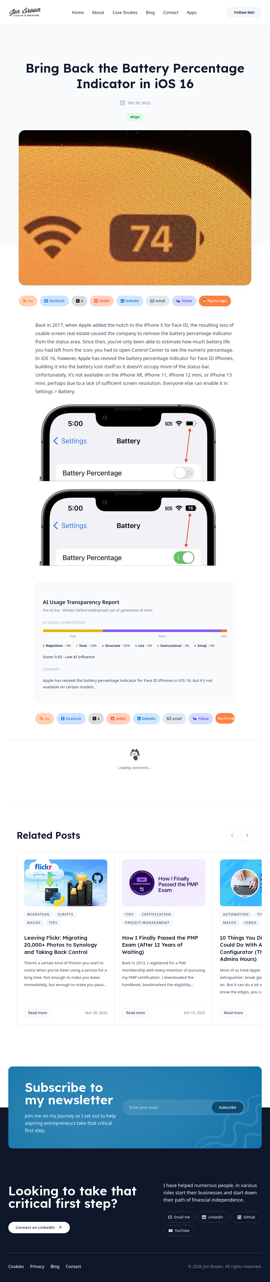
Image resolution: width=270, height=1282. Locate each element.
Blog (150, 12)
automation (236, 914)
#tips (135, 116)
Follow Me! (244, 12)
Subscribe (227, 1107)
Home (78, 12)
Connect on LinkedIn (39, 1227)
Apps (192, 12)
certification (156, 914)
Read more (37, 1012)
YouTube (179, 1230)
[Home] (25, 12)
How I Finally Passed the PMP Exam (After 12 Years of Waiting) (160, 944)
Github (246, 1217)
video (251, 922)
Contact (170, 12)
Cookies (16, 1266)
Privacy (37, 1266)
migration (38, 914)
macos (34, 922)
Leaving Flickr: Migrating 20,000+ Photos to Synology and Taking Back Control (60, 944)
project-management (147, 922)
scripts (65, 914)
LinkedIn (212, 1217)
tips (53, 922)
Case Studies (125, 12)
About (98, 12)
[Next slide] (247, 835)
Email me (179, 1217)
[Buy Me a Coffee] (215, 301)
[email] (184, 1107)
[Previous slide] (232, 835)
